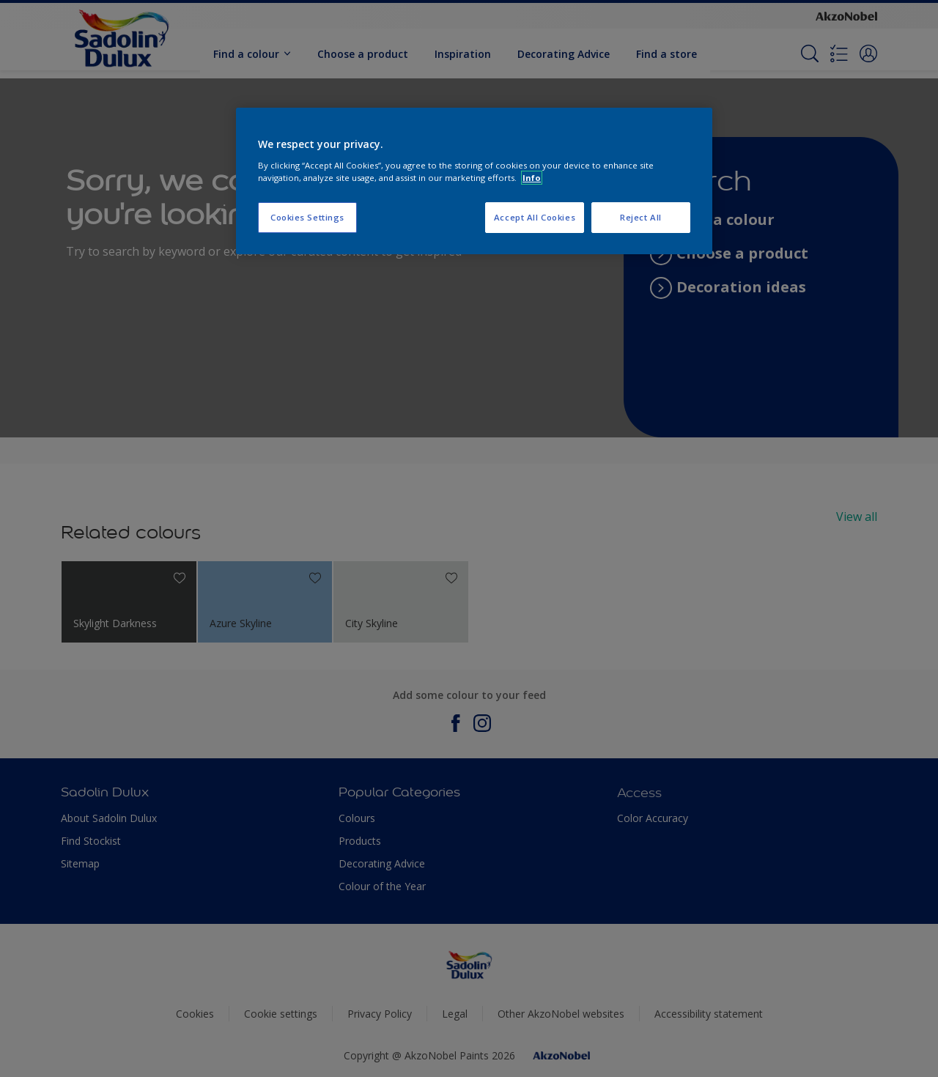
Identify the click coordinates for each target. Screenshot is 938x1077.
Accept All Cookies (534, 217)
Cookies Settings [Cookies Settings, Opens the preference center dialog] (307, 217)
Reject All (641, 217)
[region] (474, 181)
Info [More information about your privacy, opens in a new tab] (531, 177)
